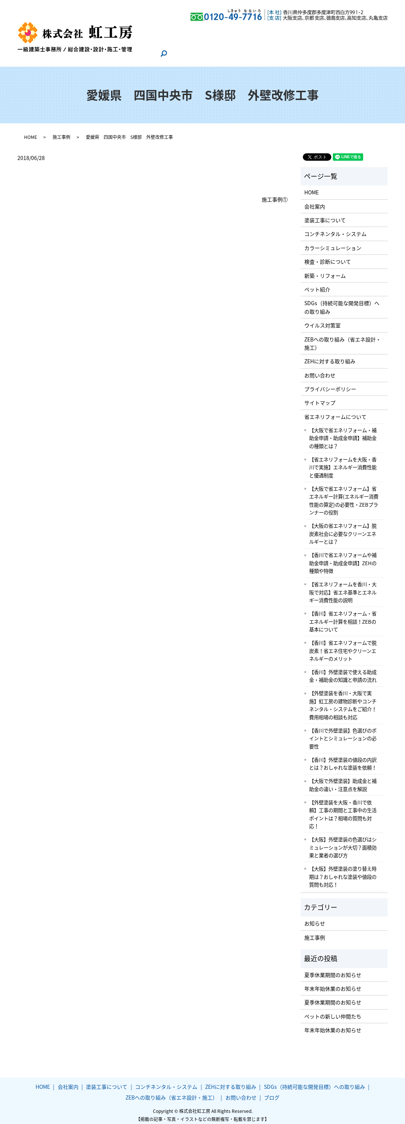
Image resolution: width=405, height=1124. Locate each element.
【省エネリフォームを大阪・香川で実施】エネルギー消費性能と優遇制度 (342, 463)
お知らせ (314, 919)
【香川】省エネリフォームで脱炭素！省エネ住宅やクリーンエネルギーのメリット (342, 646)
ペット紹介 (317, 285)
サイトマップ (319, 399)
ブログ (144, 53)
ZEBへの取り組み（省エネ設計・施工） (292, 41)
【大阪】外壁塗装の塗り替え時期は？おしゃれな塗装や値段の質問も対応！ (342, 872)
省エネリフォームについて (335, 413)
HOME (143, 30)
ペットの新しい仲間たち (332, 1012)
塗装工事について (209, 30)
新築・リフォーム (325, 271)
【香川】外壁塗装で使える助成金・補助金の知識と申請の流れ (342, 672)
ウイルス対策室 (322, 321)
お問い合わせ (361, 41)
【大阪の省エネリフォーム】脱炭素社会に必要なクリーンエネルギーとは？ (342, 529)
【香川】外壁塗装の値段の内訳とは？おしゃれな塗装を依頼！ (342, 760)
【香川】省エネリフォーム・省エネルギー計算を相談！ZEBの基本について (342, 617)
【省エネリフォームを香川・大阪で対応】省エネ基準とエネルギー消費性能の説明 (342, 588)
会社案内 (169, 30)
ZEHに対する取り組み (333, 30)
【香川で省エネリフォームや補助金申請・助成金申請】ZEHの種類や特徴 (342, 559)
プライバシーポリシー (330, 385)
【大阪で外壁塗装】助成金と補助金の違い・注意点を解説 (342, 781)
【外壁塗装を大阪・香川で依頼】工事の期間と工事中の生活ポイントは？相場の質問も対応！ (342, 810)
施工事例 (61, 133)
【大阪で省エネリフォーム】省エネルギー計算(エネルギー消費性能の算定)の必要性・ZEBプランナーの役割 (343, 497)
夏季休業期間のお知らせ (332, 970)
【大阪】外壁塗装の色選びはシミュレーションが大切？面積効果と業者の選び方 (342, 843)
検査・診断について (327, 257)
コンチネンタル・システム (269, 30)
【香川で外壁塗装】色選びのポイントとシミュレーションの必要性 (342, 734)
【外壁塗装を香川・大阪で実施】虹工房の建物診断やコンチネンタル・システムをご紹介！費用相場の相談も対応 (342, 701)
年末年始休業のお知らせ (332, 984)
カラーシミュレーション (332, 244)
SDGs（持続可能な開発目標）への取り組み (186, 41)
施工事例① (275, 195)
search (165, 53)
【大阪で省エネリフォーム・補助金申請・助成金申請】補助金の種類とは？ (342, 434)
